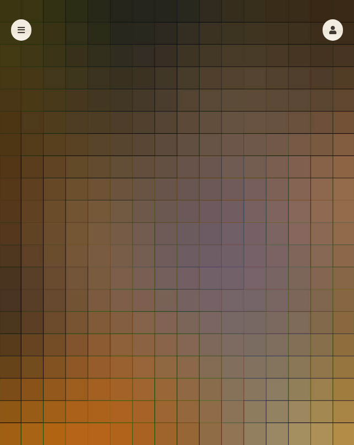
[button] (333, 30)
